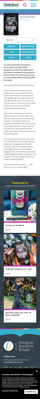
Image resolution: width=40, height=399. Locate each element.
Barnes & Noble (28, 46)
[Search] (25, 5)
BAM (11, 52)
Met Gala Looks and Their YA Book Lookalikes (18, 314)
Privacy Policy (33, 385)
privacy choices (24, 387)
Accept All (31, 392)
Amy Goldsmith (26, 20)
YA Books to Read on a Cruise (18, 269)
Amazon (11, 46)
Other (28, 58)
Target (12, 58)
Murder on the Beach (14, 225)
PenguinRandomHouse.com (13, 362)
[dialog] (20, 383)
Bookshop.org (28, 52)
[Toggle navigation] (33, 5)
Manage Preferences (10, 390)
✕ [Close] (37, 371)
